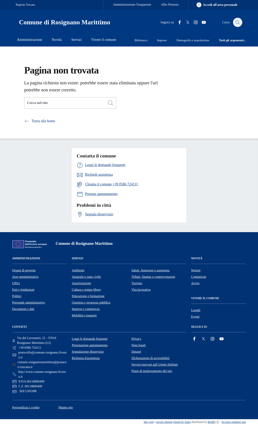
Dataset (136, 351)
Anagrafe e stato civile (86, 276)
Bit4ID (211, 422)
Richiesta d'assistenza (86, 358)
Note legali (138, 345)
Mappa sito (65, 407)
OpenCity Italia (182, 422)
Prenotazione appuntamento (90, 345)
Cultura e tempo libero (86, 289)
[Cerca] (110, 103)
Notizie (196, 270)
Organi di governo (24, 270)
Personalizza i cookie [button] (26, 407)
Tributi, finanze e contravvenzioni (153, 276)
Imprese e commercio (86, 309)
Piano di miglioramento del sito (151, 371)
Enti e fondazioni (23, 289)
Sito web (149, 422)
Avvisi (195, 283)
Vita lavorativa (141, 289)
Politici (16, 296)
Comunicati (198, 276)
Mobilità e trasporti (84, 315)
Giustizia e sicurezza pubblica (91, 302)
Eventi (195, 316)
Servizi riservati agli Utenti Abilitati (154, 364)
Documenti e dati (23, 309)
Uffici (16, 283)
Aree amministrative (25, 276)
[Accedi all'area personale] (217, 5)
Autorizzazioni (81, 283)
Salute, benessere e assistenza (150, 270)
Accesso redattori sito (234, 422)
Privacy (136, 338)
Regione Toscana (25, 4)
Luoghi (195, 310)
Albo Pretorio (170, 4)
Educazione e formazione (88, 296)
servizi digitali (164, 422)
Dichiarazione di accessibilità (150, 358)
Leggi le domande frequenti (89, 338)
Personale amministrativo (28, 302)
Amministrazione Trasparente (132, 4)
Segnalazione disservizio (88, 351)
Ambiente (78, 270)
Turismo (136, 283)
